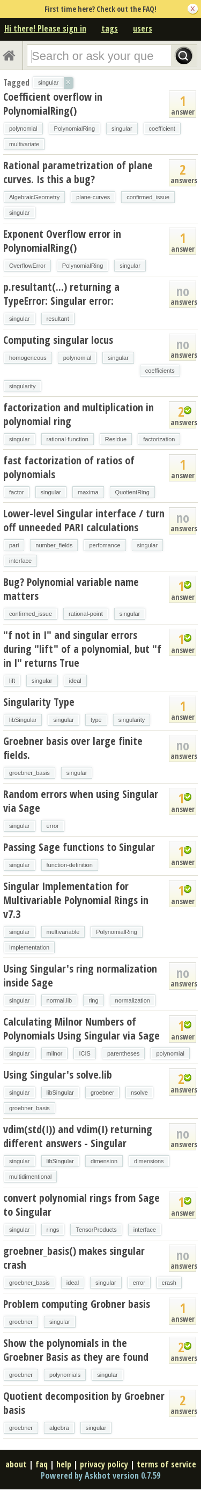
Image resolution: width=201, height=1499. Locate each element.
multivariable (63, 932)
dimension (104, 1161)
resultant (58, 318)
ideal (75, 680)
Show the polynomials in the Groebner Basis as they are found (75, 1350)
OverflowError (27, 265)
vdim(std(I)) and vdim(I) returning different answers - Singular (77, 1136)
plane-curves (93, 197)
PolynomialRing (74, 128)
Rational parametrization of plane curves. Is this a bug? (78, 172)
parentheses (123, 1053)
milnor (55, 1053)
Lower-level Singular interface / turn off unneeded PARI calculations (84, 520)
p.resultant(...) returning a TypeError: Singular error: (61, 294)
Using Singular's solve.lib (57, 1074)
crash (169, 1282)
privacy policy (104, 1464)
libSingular (22, 720)
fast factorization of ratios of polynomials (69, 467)
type (96, 720)
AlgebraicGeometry (34, 197)
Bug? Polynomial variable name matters (71, 589)
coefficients (160, 370)
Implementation (29, 947)
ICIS (84, 1053)
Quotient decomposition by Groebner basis (84, 1403)
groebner (102, 1092)
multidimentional (30, 1176)
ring (93, 1000)
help (63, 1464)
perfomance (104, 545)
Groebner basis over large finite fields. (73, 748)
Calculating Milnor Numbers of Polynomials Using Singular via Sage (81, 1028)
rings (53, 1229)
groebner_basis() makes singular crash (74, 1258)
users (142, 28)
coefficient (162, 128)
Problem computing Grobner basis (76, 1304)
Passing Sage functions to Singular (79, 847)
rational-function (67, 439)
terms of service (166, 1464)
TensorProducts (96, 1229)
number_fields (53, 545)
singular (121, 128)
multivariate (24, 144)
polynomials (64, 1375)
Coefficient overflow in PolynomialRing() (52, 103)
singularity (22, 386)
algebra (59, 1428)
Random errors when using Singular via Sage (80, 801)
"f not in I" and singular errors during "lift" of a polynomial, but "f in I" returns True (82, 649)
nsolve (139, 1092)
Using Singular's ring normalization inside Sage (80, 975)
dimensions (149, 1161)
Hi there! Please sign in (45, 28)
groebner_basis (29, 773)
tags (109, 28)
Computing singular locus (58, 340)
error (53, 826)
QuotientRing (132, 492)
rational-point (86, 614)
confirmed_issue (147, 197)
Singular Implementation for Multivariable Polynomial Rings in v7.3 (75, 900)
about (16, 1464)
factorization (159, 439)
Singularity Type (39, 702)
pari (14, 545)
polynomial (23, 128)
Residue (115, 439)
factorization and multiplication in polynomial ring (78, 414)
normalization (132, 1000)
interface (20, 561)
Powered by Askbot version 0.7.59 (100, 1475)
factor (16, 492)
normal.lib (59, 1000)
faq (41, 1464)
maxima (88, 492)
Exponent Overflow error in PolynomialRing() (62, 241)
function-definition (70, 865)
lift (12, 680)
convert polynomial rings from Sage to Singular (81, 1205)
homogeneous (28, 358)
